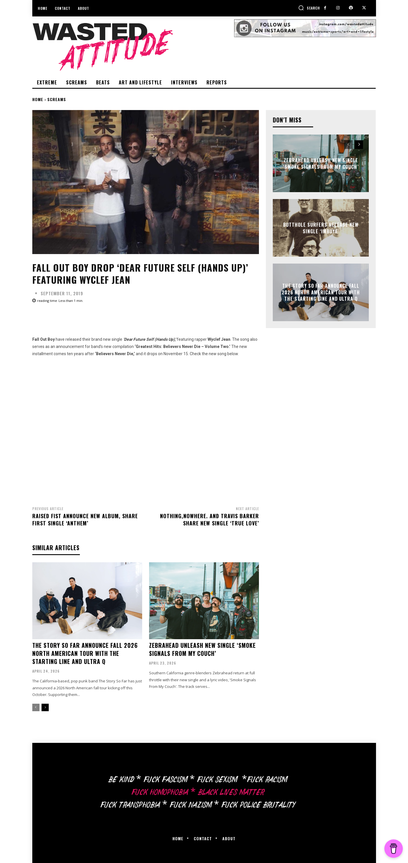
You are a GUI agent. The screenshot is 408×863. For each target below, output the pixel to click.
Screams (56, 99)
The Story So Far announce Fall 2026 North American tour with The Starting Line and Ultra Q (85, 653)
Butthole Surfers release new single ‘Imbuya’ (320, 227)
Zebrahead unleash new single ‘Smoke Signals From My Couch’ (202, 649)
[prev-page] (36, 707)
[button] (309, 8)
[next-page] (45, 707)
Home (37, 99)
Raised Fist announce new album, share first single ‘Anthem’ (85, 519)
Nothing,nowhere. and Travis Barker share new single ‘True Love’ (209, 519)
